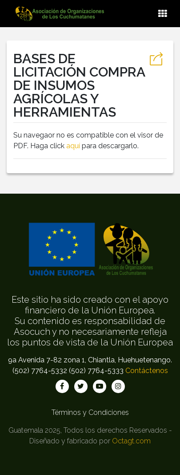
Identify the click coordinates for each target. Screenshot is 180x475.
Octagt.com (131, 441)
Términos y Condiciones (90, 412)
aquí (73, 146)
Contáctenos (146, 370)
